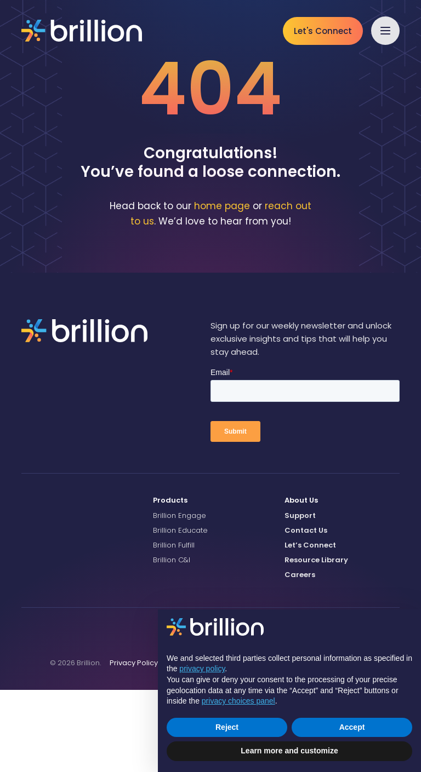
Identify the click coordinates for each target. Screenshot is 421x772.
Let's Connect (323, 31)
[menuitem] (210, 582)
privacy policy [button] (202, 668)
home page (222, 287)
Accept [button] (352, 727)
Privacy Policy (134, 744)
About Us (301, 582)
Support (300, 597)
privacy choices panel (238, 700)
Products (170, 582)
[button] (385, 30)
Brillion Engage (179, 597)
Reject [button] (226, 727)
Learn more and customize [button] (289, 750)
